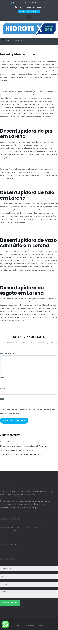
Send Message (10, 603)
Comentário (7, 353)
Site (2, 399)
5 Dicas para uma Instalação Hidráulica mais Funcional (23, 446)
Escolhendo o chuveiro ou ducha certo (16, 450)
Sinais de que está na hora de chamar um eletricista (22, 454)
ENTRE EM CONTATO (29, 11)
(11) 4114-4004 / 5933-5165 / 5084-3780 (30, 7)
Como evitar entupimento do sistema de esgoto (21, 442)
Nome (3, 377)
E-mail (4, 388)
